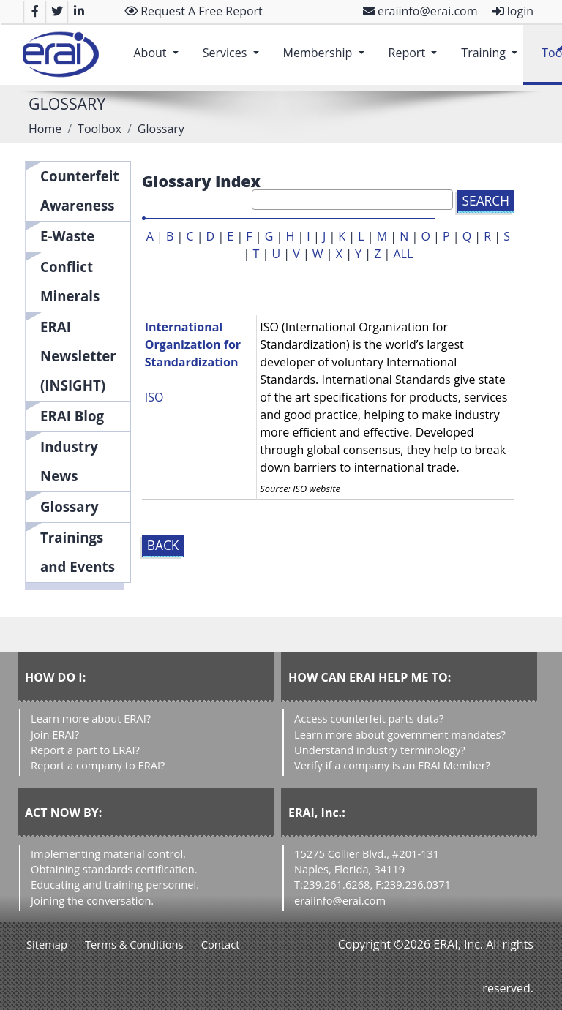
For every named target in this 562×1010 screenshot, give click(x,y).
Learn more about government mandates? (400, 734)
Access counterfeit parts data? (368, 718)
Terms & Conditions (134, 944)
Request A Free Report (193, 11)
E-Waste (67, 236)
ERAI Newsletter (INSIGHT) (78, 355)
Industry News (69, 461)
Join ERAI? (55, 734)
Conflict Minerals (70, 281)
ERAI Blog (72, 416)
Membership (326, 45)
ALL (403, 254)
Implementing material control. (108, 853)
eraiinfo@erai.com (420, 11)
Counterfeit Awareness (79, 190)
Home (45, 129)
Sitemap (46, 944)
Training (492, 45)
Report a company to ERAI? (98, 765)
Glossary (69, 506)
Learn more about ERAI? (91, 718)
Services (234, 45)
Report (416, 45)
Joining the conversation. (92, 900)
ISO (154, 397)
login (512, 11)
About (158, 45)
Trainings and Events (77, 552)
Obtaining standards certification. (114, 869)
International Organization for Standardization (193, 344)
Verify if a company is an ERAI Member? (392, 765)
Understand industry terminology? (379, 749)
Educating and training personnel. (115, 884)
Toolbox (99, 129)
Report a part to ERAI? (85, 749)
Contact (220, 944)
